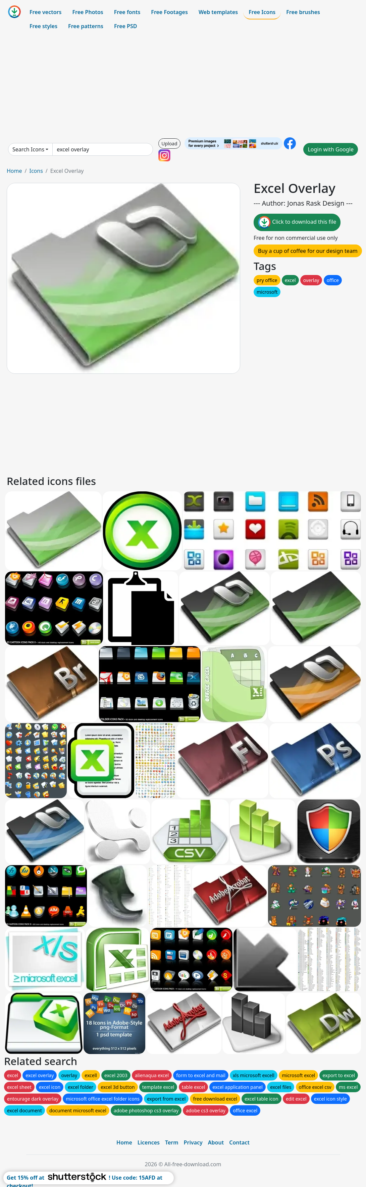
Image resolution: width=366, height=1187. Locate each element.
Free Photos (87, 12)
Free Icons (262, 12)
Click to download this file (297, 222)
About (216, 1142)
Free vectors (45, 12)
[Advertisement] (183, 85)
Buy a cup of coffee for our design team (308, 251)
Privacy (193, 1142)
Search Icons (28, 149)
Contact (239, 1142)
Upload (169, 143)
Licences (149, 1142)
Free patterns (85, 26)
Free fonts (127, 12)
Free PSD (125, 26)
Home (14, 170)
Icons (36, 170)
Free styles (43, 26)
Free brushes (303, 12)
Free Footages (169, 12)
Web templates (218, 12)
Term (171, 1142)
